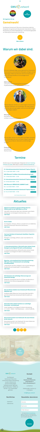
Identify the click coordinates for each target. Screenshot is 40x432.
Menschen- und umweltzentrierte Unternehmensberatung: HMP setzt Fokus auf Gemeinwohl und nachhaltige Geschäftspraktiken (19, 262)
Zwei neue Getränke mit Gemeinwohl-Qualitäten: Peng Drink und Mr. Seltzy (19, 234)
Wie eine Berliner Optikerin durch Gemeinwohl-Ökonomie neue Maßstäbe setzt (20, 290)
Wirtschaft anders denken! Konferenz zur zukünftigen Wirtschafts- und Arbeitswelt (17, 304)
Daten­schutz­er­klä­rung (28, 164)
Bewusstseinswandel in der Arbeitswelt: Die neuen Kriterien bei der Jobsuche (19, 318)
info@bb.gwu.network (29, 393)
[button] (2, 429)
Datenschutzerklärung (31, 413)
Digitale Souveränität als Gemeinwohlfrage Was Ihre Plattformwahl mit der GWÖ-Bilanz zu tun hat (17, 208)
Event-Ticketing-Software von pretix (20, 195)
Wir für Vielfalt (8, 221)
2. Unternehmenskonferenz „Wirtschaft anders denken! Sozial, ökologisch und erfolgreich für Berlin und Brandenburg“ (19, 247)
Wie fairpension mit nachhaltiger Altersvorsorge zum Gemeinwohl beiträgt (17, 276)
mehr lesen (7, 214)
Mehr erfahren (20, 41)
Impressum (9, 401)
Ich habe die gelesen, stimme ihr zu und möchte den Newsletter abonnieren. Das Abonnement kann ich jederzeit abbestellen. (29, 414)
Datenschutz (10, 403)
